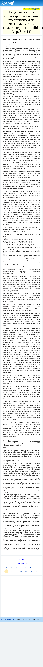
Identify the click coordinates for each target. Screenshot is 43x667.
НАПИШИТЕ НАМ (7, 619)
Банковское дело (31, 9)
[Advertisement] (20, 597)
